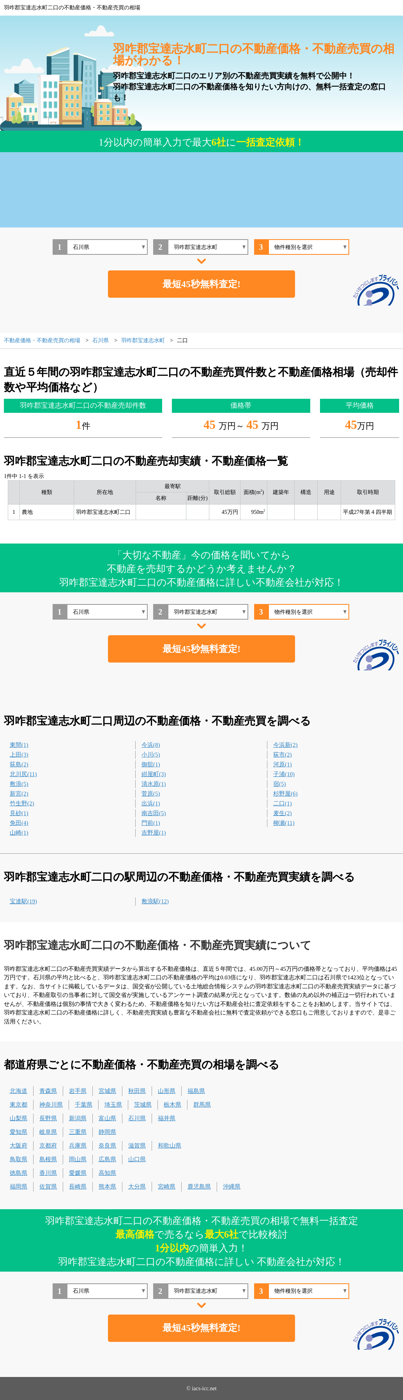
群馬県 (202, 1105)
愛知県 (18, 1132)
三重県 (78, 1132)
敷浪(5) (19, 784)
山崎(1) (19, 833)
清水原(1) (153, 784)
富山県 (107, 1118)
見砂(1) (19, 813)
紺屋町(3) (153, 774)
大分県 (137, 1186)
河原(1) (282, 764)
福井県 (166, 1118)
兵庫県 (78, 1145)
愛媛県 (78, 1173)
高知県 (107, 1173)
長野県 (48, 1118)
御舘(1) (150, 764)
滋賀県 (137, 1145)
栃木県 (172, 1105)
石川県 (137, 1118)
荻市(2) (282, 755)
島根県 (48, 1159)
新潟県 (78, 1118)
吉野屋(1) (153, 833)
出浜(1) (150, 803)
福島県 (196, 1091)
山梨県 (18, 1118)
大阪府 (18, 1145)
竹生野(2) (22, 803)
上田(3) (19, 755)
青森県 (48, 1091)
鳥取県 (18, 1159)
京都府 (48, 1145)
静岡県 (107, 1132)
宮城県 (107, 1091)
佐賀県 (48, 1186)
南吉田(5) (153, 813)
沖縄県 (231, 1186)
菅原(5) (150, 794)
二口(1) (282, 803)
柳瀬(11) (283, 823)
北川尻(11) (23, 774)
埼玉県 (113, 1105)
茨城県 (143, 1105)
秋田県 (137, 1091)
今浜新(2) (285, 745)
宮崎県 (166, 1186)
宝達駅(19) (23, 901)
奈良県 (107, 1145)
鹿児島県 (199, 1186)
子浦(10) (284, 774)
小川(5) (150, 755)
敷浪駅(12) (155, 901)
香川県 (48, 1173)
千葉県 (83, 1105)
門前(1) (150, 823)
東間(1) (19, 745)
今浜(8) (150, 745)
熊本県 (107, 1186)
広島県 (107, 1159)
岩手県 (78, 1091)
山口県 (137, 1159)
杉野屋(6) (285, 794)
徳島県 (18, 1173)
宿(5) (279, 784)
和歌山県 (169, 1145)
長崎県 (78, 1186)
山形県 (166, 1091)
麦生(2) (282, 813)
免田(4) (19, 823)
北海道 (18, 1091)
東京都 (18, 1105)
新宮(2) (19, 794)
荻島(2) (19, 764)
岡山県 (78, 1159)
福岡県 (18, 1186)
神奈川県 (51, 1105)
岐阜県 (48, 1132)
